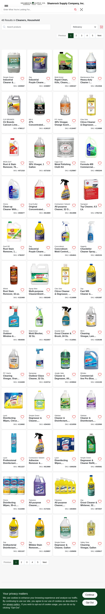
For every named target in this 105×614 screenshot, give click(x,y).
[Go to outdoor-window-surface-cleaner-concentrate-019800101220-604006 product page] (14, 324)
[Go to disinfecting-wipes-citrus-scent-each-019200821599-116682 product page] (14, 408)
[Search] (76, 9)
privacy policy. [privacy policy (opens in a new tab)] (13, 604)
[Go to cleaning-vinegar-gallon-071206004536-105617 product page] (91, 535)
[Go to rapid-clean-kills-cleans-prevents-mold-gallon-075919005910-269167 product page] (65, 70)
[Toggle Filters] (101, 27)
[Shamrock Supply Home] (33, 3)
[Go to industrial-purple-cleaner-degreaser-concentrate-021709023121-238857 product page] (39, 70)
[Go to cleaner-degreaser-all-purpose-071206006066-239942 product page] (65, 366)
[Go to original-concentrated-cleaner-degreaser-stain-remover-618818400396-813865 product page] (39, 197)
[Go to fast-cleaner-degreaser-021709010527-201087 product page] (91, 281)
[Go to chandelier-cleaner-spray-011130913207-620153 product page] (91, 239)
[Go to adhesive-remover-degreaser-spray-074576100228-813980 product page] (39, 450)
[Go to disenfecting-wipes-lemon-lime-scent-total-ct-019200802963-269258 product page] (65, 450)
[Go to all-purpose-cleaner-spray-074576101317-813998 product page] (65, 197)
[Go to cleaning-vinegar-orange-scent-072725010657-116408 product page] (14, 366)
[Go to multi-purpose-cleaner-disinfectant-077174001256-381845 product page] (39, 281)
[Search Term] (40, 9)
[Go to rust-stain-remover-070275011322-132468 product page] (14, 281)
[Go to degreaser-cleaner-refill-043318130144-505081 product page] (91, 450)
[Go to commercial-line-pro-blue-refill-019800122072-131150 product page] (91, 366)
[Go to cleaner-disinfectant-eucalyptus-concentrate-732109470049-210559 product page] (65, 408)
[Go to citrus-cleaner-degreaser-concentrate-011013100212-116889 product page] (65, 281)
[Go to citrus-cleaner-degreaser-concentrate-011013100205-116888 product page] (91, 112)
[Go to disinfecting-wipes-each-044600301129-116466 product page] (14, 493)
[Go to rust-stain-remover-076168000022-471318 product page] (14, 155)
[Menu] (6, 6)
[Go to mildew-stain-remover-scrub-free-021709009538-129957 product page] (39, 535)
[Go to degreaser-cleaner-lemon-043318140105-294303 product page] (39, 408)
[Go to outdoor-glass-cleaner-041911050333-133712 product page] (39, 366)
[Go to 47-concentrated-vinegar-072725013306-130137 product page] (39, 112)
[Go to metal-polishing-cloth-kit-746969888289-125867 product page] (65, 155)
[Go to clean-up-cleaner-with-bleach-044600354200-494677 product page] (14, 197)
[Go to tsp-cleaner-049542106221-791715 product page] (91, 197)
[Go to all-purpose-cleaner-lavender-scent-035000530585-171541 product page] (39, 493)
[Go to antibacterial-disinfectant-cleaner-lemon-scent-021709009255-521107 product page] (14, 535)
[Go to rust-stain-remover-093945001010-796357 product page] (14, 239)
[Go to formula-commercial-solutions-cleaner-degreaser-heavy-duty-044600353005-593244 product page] (91, 155)
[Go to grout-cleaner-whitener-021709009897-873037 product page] (91, 493)
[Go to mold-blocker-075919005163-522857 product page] (39, 324)
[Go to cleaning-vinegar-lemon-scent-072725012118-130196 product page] (91, 324)
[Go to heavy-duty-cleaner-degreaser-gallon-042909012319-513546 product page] (91, 70)
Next (99, 35)
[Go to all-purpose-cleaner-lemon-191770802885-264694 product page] (65, 493)
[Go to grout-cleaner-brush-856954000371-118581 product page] (65, 324)
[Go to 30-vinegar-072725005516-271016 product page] (39, 155)
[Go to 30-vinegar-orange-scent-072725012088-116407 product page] (65, 112)
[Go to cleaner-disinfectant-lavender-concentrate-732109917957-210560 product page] (91, 408)
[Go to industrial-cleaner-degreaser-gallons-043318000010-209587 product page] (14, 70)
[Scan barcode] (81, 9)
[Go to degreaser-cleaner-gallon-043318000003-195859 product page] (65, 535)
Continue (89, 595)
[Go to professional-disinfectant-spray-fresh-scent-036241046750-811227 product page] (14, 450)
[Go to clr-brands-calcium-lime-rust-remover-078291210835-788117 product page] (14, 112)
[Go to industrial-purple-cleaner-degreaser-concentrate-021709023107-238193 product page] (39, 239)
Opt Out (90, 602)
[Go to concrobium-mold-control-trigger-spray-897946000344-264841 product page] (65, 239)
